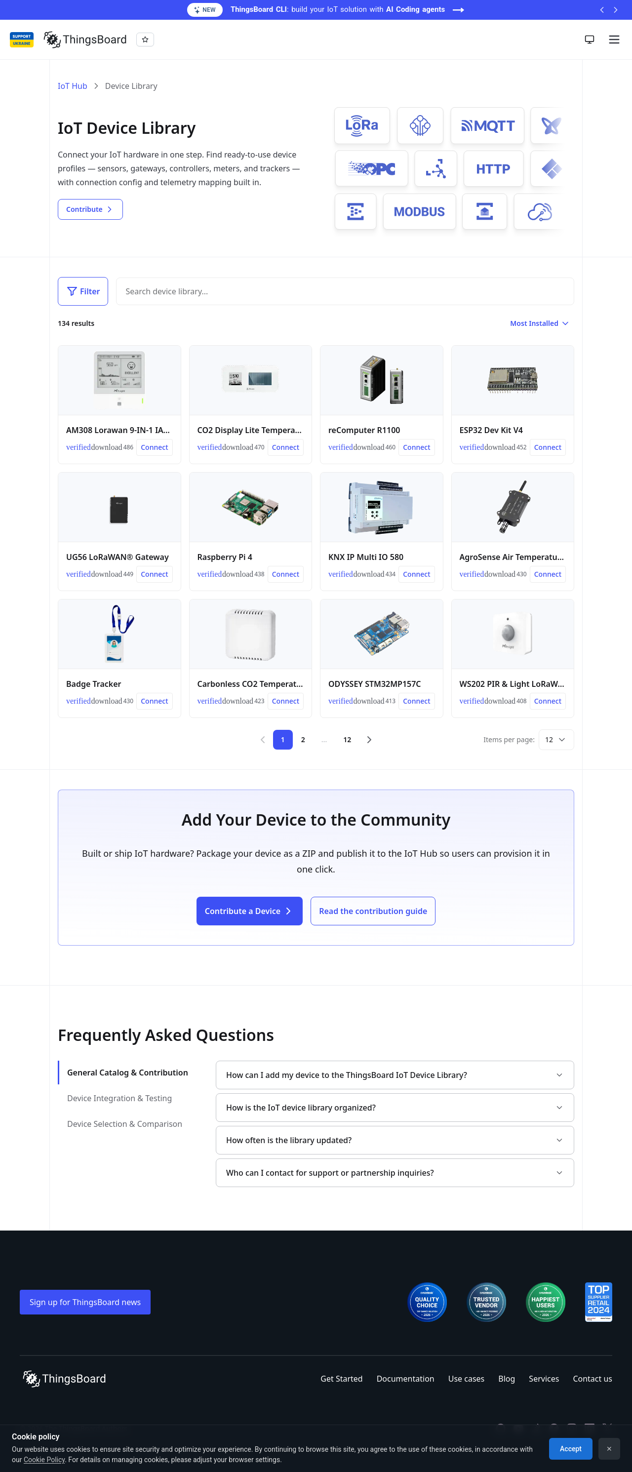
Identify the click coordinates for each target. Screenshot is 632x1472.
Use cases (466, 1378)
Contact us (592, 1378)
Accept (571, 1449)
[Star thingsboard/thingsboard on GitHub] (145, 39)
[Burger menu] (614, 39)
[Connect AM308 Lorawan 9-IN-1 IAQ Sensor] (154, 447)
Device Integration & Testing (119, 1098)
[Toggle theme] (589, 39)
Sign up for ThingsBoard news (85, 1302)
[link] (75, 447)
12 (347, 739)
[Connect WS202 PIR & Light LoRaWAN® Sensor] (548, 701)
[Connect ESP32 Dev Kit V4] (548, 447)
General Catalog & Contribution (127, 1072)
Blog (506, 1378)
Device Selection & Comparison (124, 1123)
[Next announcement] (615, 9)
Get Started (341, 1378)
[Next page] (369, 740)
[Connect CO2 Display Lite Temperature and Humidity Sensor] (286, 447)
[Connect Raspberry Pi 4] (286, 574)
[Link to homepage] (84, 39)
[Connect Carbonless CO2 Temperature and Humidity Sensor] (286, 701)
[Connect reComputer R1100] (416, 447)
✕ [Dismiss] (609, 1449)
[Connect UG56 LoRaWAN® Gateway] (154, 574)
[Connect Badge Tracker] (154, 701)
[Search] (337, 291)
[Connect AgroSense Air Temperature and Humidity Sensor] (548, 574)
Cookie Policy (44, 1460)
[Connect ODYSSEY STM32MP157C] (416, 701)
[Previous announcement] (601, 9)
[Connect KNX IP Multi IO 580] (416, 574)
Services (544, 1378)
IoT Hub (72, 85)
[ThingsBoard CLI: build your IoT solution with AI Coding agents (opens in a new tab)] (316, 10)
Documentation (405, 1378)
